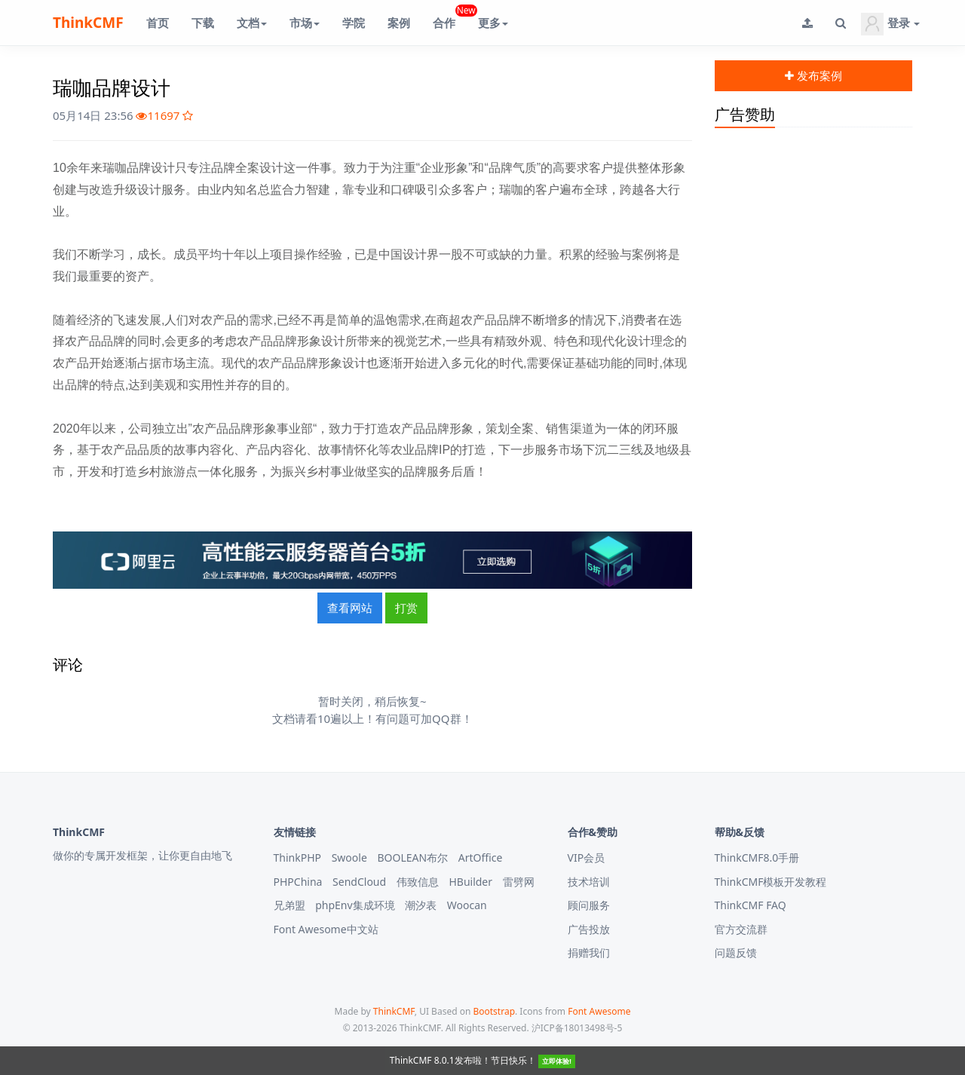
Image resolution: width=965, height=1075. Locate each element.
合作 (450, 17)
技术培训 (589, 881)
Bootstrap (494, 1011)
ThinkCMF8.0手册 (757, 857)
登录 (890, 24)
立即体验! (556, 1061)
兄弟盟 (289, 905)
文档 (252, 22)
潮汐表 (421, 905)
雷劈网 (519, 881)
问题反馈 (736, 952)
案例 (399, 22)
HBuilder (470, 881)
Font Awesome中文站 (326, 929)
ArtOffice (480, 857)
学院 (353, 22)
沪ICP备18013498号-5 (577, 1027)
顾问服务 (589, 905)
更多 (493, 22)
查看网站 (349, 607)
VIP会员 (586, 857)
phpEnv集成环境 (354, 905)
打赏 (406, 607)
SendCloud (359, 881)
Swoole (349, 857)
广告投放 (589, 929)
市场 (305, 22)
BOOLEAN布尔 (412, 857)
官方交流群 (741, 929)
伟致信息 (418, 881)
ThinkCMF (88, 22)
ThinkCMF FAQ (750, 905)
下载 (202, 22)
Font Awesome (599, 1011)
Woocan (467, 905)
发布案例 (813, 75)
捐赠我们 (589, 952)
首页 (157, 22)
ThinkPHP (298, 857)
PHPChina (298, 881)
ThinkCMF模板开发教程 (771, 881)
